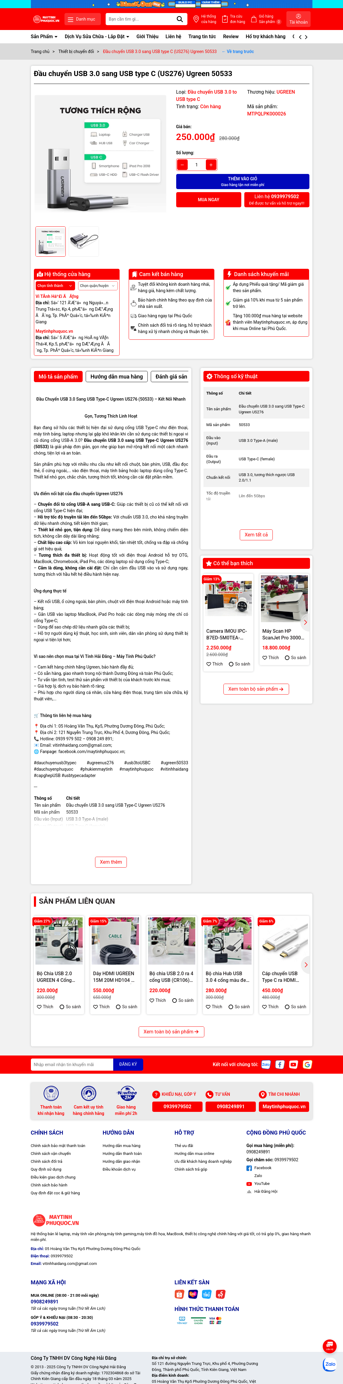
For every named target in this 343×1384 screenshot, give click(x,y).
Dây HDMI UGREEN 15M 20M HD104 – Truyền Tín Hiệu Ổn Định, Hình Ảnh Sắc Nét (113, 977)
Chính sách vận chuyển (51, 1153)
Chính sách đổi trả (46, 1161)
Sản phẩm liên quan (77, 901)
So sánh (239, 664)
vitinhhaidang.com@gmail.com (82, 745)
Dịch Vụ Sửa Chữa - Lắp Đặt (95, 36)
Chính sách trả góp (191, 1169)
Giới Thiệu (148, 36)
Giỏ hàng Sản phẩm (270, 19)
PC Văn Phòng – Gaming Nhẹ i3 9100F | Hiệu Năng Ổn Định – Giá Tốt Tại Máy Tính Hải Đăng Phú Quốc (226, 738)
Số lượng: (185, 152)
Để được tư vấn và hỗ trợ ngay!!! (276, 199)
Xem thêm (111, 862)
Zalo (257, 1175)
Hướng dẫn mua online (194, 1153)
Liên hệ (173, 36)
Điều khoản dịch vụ (119, 1169)
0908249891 (231, 1106)
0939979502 (177, 1106)
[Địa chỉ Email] (87, 1065)
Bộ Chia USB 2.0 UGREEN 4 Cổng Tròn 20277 (54, 977)
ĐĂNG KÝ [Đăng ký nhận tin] (128, 1064)
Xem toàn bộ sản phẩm (256, 787)
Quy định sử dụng (46, 1169)
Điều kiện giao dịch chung (53, 1177)
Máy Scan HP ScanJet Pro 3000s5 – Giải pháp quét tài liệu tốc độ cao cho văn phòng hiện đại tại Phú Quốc (284, 635)
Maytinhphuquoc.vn (283, 1106)
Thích (214, 664)
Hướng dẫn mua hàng (121, 1145)
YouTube (258, 1183)
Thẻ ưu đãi (184, 1145)
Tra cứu (237, 19)
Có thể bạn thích (229, 563)
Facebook (259, 1168)
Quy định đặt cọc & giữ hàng (55, 1193)
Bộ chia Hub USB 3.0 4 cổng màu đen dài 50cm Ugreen (227, 977)
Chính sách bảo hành (49, 1185)
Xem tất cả (256, 535)
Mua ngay (208, 199)
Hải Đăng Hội (261, 1191)
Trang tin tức (202, 36)
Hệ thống (208, 19)
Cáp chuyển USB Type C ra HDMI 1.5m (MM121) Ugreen (280, 977)
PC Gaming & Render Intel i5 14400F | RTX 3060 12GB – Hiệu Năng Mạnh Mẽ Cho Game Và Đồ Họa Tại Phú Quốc (283, 738)
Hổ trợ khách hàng (265, 36)
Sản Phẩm (42, 36)
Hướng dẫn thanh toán (122, 1153)
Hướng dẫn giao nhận (121, 1161)
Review (231, 36)
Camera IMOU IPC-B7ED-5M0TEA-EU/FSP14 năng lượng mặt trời (226, 635)
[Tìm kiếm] (179, 19)
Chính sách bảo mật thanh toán (58, 1145)
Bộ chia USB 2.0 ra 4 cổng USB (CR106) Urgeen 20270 (171, 977)
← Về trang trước (238, 51)
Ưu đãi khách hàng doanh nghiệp (203, 1161)
